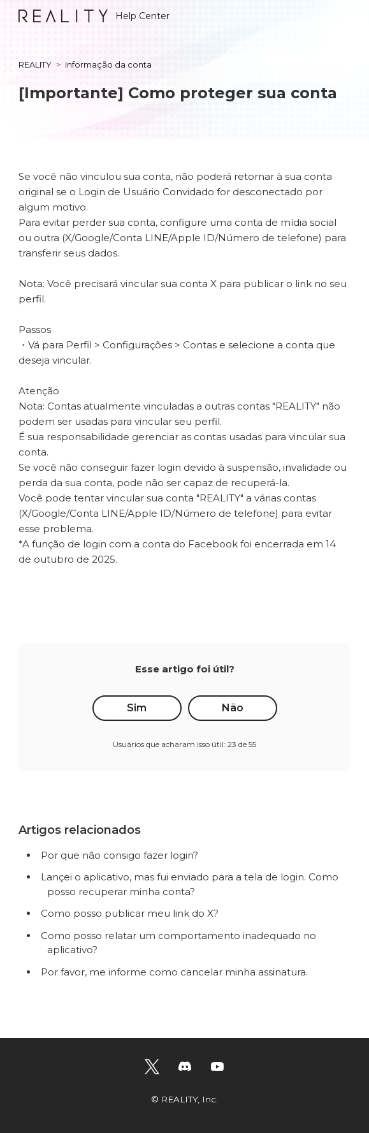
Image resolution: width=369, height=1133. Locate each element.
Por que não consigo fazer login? (119, 855)
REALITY (35, 64)
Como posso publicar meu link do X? (130, 913)
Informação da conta (108, 64)
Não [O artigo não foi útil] (232, 708)
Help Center (94, 16)
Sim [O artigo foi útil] (137, 708)
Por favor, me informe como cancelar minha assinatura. (174, 972)
